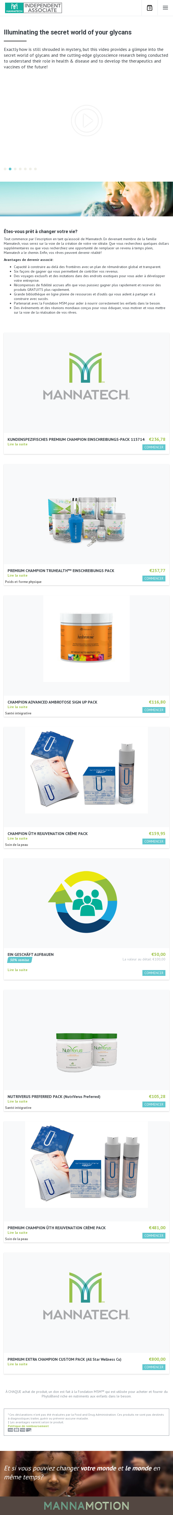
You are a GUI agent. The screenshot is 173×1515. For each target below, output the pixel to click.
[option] (86, 120)
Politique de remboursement (28, 1426)
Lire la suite (18, 444)
